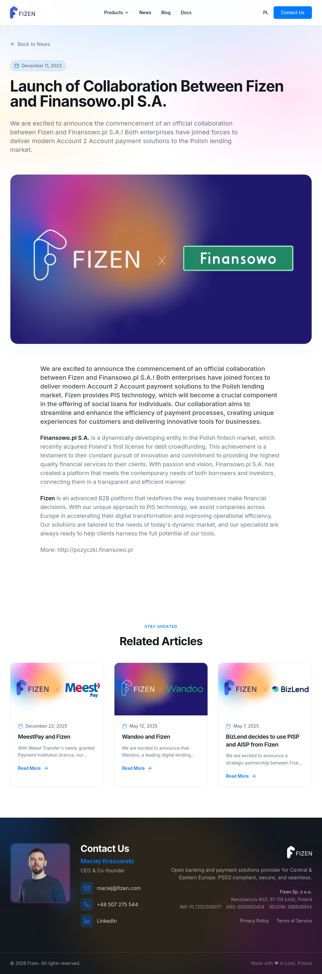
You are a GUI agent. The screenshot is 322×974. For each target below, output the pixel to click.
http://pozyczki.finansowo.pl (95, 549)
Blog (166, 12)
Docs (186, 12)
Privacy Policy (254, 920)
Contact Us (292, 12)
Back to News (30, 44)
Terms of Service (294, 920)
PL (266, 12)
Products (116, 12)
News (145, 12)
